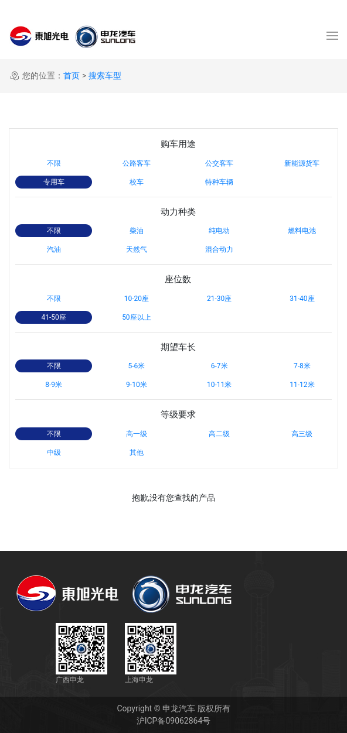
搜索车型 (105, 75)
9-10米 (136, 385)
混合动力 (219, 249)
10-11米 (219, 385)
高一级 (136, 434)
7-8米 (302, 366)
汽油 (54, 249)
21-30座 (219, 298)
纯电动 (219, 231)
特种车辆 (219, 182)
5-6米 (136, 366)
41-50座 (53, 317)
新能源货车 (301, 163)
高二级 (219, 434)
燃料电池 (302, 231)
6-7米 (219, 366)
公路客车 (137, 163)
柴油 (137, 231)
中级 (54, 452)
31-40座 (302, 298)
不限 (54, 163)
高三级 (301, 434)
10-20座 (136, 298)
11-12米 (302, 385)
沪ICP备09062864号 (174, 720)
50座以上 (136, 317)
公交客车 (219, 163)
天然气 (136, 249)
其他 (137, 452)
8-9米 (53, 385)
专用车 (53, 182)
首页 (71, 75)
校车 (137, 182)
